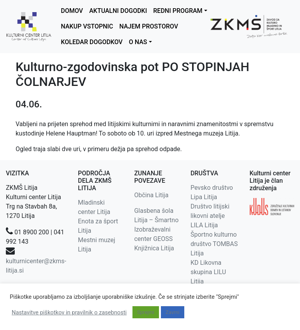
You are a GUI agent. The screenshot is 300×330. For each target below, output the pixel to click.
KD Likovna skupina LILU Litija (208, 272)
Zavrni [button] (173, 312)
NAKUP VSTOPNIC (87, 26)
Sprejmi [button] (145, 312)
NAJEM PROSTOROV (148, 26)
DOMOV (72, 10)
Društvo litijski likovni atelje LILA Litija (210, 216)
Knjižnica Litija (154, 248)
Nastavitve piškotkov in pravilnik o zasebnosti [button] (69, 312)
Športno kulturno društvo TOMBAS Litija (214, 244)
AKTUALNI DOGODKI (118, 10)
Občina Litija (151, 195)
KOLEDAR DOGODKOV (91, 42)
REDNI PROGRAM (177, 10)
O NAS (138, 42)
